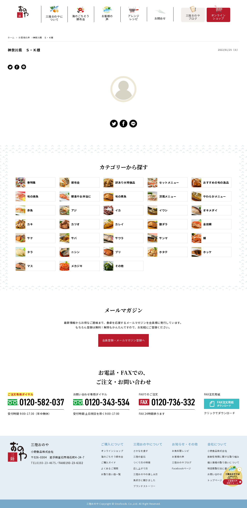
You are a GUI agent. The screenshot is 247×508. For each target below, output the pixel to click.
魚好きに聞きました (144, 480)
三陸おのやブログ (193, 17)
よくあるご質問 (109, 468)
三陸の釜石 (139, 456)
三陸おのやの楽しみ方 (145, 474)
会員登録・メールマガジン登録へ (123, 340)
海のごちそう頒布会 (80, 17)
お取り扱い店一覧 (111, 474)
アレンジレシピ (133, 17)
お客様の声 (107, 17)
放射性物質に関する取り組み (223, 456)
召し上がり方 (140, 468)
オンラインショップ (218, 16)
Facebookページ (181, 468)
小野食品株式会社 (217, 450)
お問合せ (160, 18)
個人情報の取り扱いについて (223, 462)
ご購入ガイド (108, 462)
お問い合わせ (214, 474)
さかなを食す (140, 450)
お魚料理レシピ (180, 450)
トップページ (214, 480)
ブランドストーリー (144, 486)
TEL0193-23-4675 (43, 463)
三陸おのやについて (54, 17)
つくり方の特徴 (142, 462)
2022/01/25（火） (228, 49)
